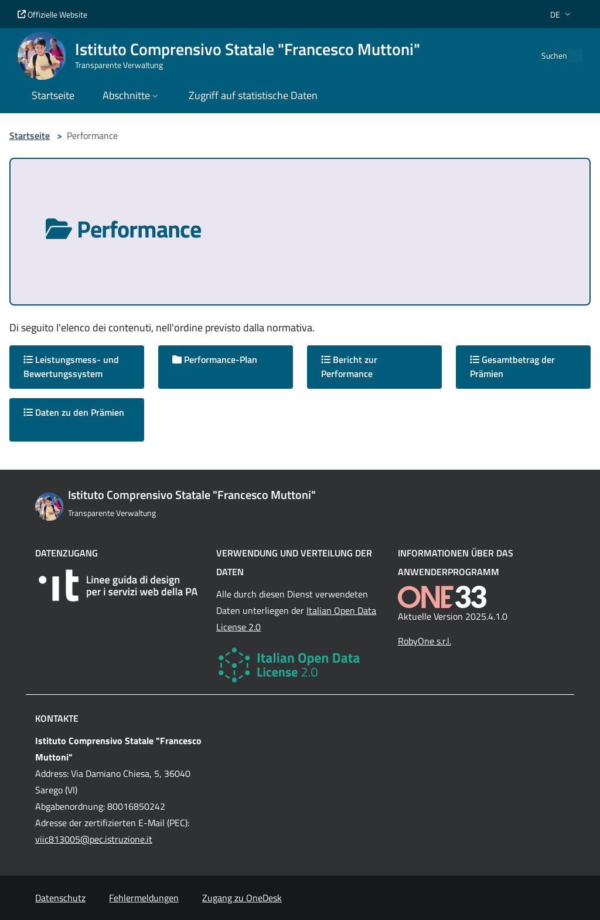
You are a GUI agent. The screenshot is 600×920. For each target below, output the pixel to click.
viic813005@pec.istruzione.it (93, 839)
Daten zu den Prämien (73, 412)
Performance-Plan (214, 359)
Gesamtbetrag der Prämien (512, 366)
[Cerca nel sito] (568, 56)
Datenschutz (60, 898)
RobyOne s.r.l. (424, 641)
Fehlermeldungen (144, 898)
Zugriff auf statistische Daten (253, 95)
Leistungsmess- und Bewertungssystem (71, 366)
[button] (561, 14)
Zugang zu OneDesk (242, 898)
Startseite (29, 135)
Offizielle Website (52, 14)
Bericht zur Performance (349, 366)
